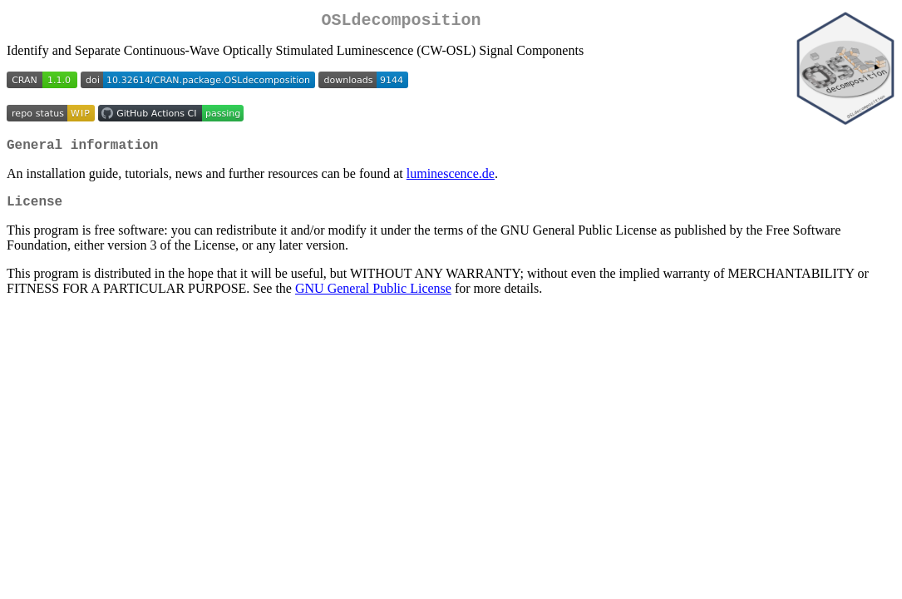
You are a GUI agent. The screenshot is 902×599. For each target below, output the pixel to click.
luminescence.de (451, 180)
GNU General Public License (373, 298)
